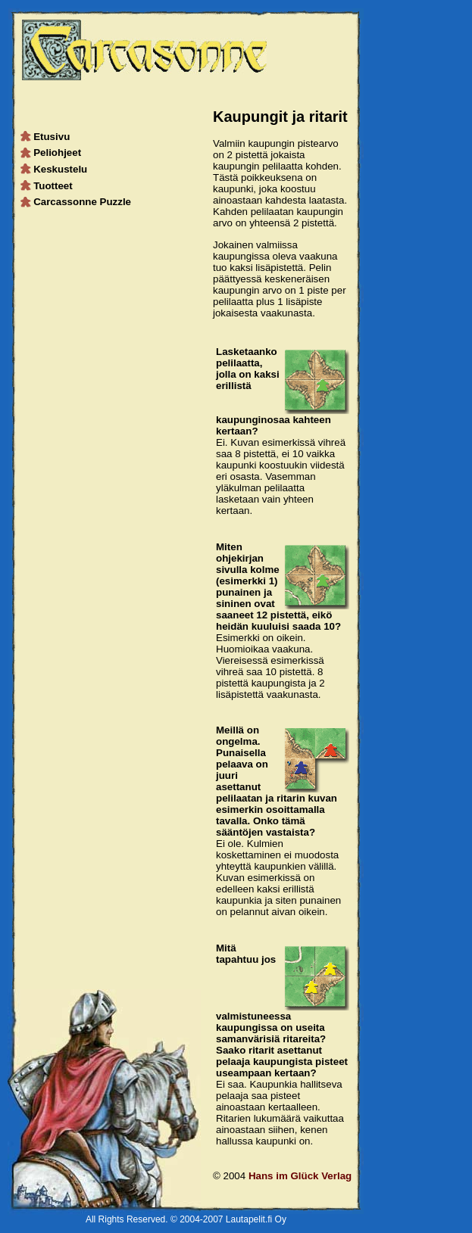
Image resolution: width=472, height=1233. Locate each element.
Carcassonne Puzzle (76, 201)
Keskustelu (54, 169)
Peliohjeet (51, 152)
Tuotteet (47, 185)
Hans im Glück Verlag (300, 1176)
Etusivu (46, 136)
